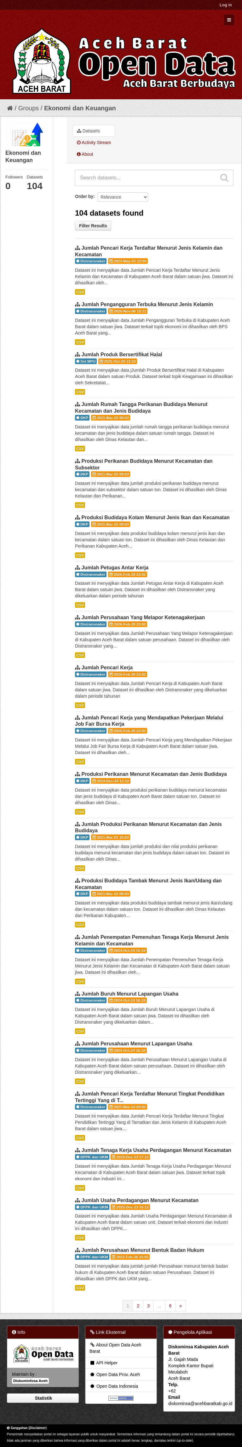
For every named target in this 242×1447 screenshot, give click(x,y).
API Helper (103, 1362)
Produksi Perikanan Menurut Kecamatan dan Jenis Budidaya (154, 774)
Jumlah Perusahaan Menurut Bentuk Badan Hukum (142, 1250)
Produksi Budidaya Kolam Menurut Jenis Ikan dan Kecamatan (155, 517)
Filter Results (93, 225)
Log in (226, 5)
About (85, 154)
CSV (80, 292)
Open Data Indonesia (113, 1386)
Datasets (88, 130)
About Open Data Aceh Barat (115, 1348)
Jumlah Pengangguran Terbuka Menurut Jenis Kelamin (147, 304)
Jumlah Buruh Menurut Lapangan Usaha (129, 994)
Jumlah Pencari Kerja (107, 667)
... (159, 1305)
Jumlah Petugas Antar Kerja (114, 567)
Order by (84, 196)
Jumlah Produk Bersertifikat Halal (121, 354)
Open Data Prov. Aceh (114, 1374)
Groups (28, 108)
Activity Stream (94, 142)
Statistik (43, 1398)
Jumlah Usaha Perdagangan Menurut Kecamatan (140, 1200)
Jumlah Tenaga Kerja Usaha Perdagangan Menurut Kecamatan (156, 1150)
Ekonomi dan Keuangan (80, 108)
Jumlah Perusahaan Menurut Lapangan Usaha (136, 1043)
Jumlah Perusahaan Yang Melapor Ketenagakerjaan (143, 617)
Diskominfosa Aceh (30, 1381)
